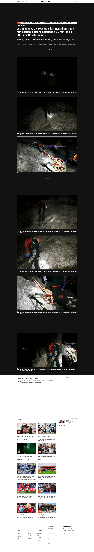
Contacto (51, 528)
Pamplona (19, 536)
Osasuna (29, 533)
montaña (20, 54)
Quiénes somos (52, 526)
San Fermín (67, 420)
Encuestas (29, 531)
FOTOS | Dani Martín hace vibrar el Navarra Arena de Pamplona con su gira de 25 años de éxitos (25, 458)
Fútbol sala (40, 530)
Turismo (50, 541)
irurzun (24, 54)
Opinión (18, 538)
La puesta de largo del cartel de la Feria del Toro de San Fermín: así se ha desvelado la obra (25, 438)
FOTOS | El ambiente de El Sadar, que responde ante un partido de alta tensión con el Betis (46, 498)
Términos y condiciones (32, 378)
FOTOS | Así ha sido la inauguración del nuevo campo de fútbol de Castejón (46, 478)
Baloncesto (30, 538)
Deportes (29, 535)
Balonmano (40, 528)
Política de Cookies (52, 532)
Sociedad (19, 534)
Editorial (19, 539)
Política (19, 530)
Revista (38, 535)
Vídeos (39, 540)
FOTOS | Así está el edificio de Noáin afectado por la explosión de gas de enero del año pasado (46, 518)
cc (71, 528)
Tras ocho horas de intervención (26, 44)
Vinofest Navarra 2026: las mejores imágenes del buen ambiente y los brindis (46, 458)
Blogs (29, 530)
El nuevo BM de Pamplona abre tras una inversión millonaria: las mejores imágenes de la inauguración (26, 478)
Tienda (50, 543)
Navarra (18, 528)
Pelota (29, 539)
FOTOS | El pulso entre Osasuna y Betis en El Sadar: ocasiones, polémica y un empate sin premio (25, 498)
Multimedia (39, 537)
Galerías (19, 419)
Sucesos (19, 531)
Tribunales (20, 533)
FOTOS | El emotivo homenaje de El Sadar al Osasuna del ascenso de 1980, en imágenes (25, 518)
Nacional (39, 533)
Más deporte (40, 531)
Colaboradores (30, 528)
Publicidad (51, 530)
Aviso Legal (51, 537)
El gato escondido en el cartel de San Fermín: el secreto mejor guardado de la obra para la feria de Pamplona (46, 22)
